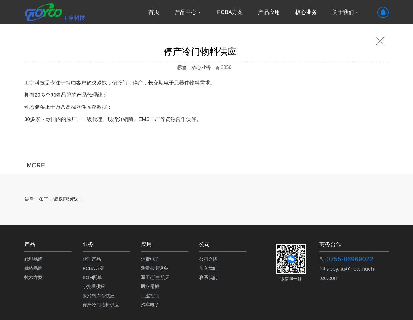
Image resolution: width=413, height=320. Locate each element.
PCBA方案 (230, 12)
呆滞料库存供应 (98, 295)
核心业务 (306, 12)
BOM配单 (92, 277)
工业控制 (150, 295)
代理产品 (92, 259)
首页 (153, 12)
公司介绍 (208, 259)
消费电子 (150, 259)
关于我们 (346, 12)
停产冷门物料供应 (101, 304)
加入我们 (208, 268)
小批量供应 (94, 286)
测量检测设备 (154, 268)
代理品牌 (33, 259)
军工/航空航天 (155, 277)
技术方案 (33, 277)
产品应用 (269, 12)
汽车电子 (150, 304)
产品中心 (188, 12)
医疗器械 (150, 286)
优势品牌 (33, 268)
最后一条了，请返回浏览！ (53, 199)
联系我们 (208, 277)
